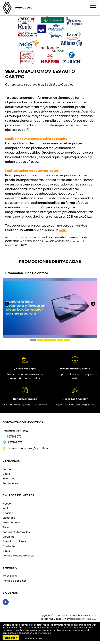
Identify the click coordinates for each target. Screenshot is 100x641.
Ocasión (8, 513)
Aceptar (11, 637)
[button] (33, 340)
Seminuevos (10, 483)
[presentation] (7, 304)
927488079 (14, 436)
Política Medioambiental (18, 555)
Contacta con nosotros (23, 422)
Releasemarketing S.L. (83, 618)
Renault (7, 469)
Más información (41, 632)
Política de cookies (15, 580)
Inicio (6, 508)
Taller (6, 527)
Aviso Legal (10, 576)
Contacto (9, 546)
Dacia (6, 473)
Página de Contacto (15, 430)
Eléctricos (9, 478)
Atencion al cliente (14, 541)
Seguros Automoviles (16, 532)
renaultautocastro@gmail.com (29, 448)
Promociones (11, 522)
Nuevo (7, 503)
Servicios (8, 536)
